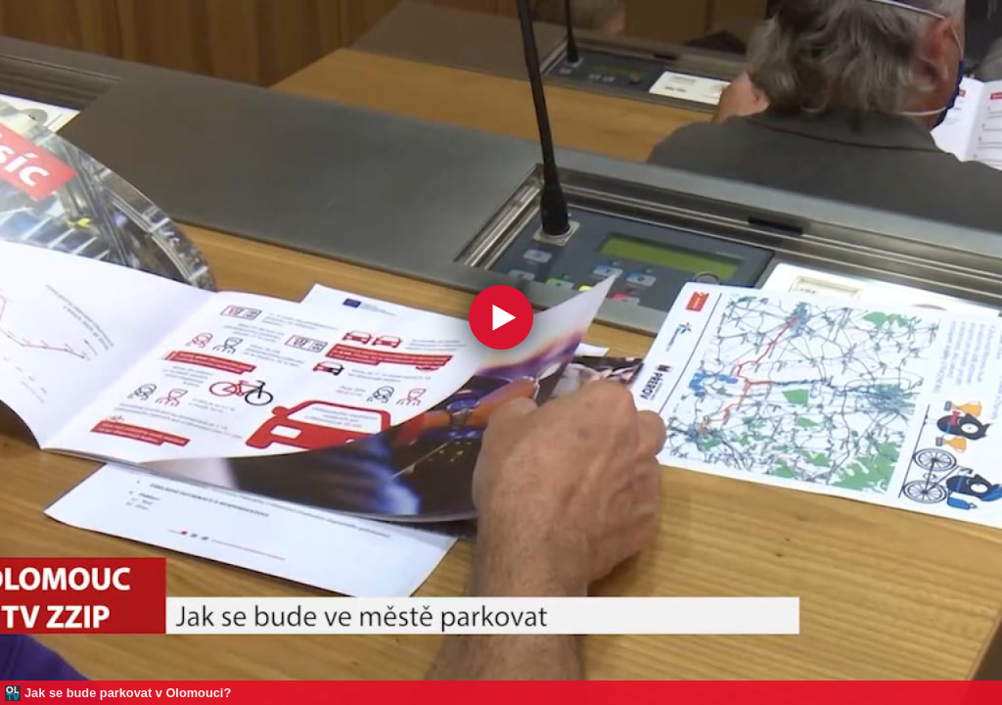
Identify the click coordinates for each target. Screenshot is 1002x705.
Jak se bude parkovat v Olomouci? (127, 692)
